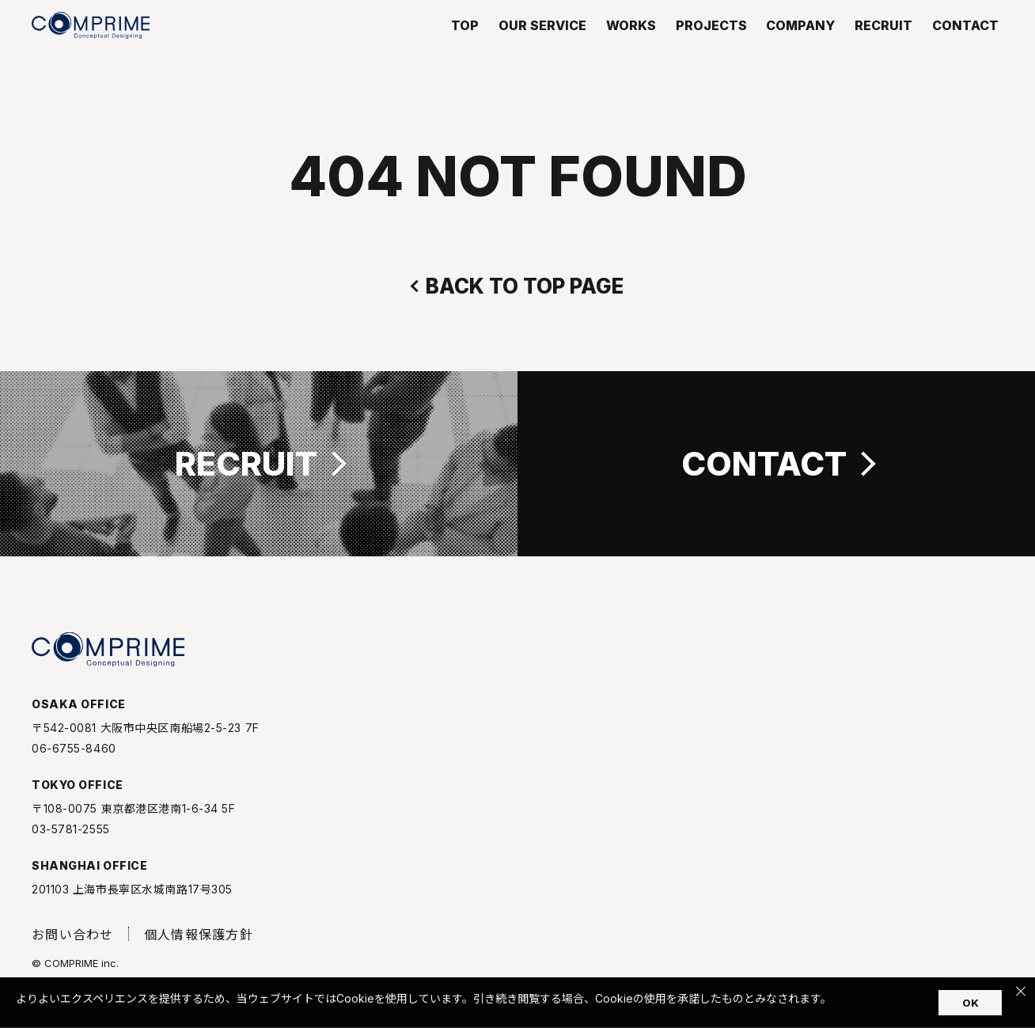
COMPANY (800, 46)
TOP (465, 46)
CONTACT (965, 46)
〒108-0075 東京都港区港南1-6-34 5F (134, 820)
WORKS (631, 46)
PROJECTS (711, 46)
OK (970, 1002)
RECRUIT (883, 46)
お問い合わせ (73, 946)
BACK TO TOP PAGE (525, 286)
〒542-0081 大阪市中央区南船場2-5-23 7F (146, 739)
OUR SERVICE (542, 46)
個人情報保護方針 (198, 946)
